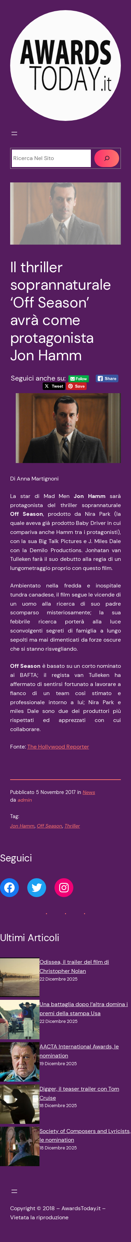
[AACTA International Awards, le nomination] (19, 1063)
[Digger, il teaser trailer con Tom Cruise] (19, 1105)
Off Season (49, 826)
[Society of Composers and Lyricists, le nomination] (19, 1148)
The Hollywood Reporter (58, 746)
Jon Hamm (22, 826)
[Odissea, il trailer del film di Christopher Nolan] (19, 979)
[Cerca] (106, 158)
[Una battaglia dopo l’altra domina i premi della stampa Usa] (19, 1021)
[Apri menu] (14, 133)
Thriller (72, 826)
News (89, 792)
